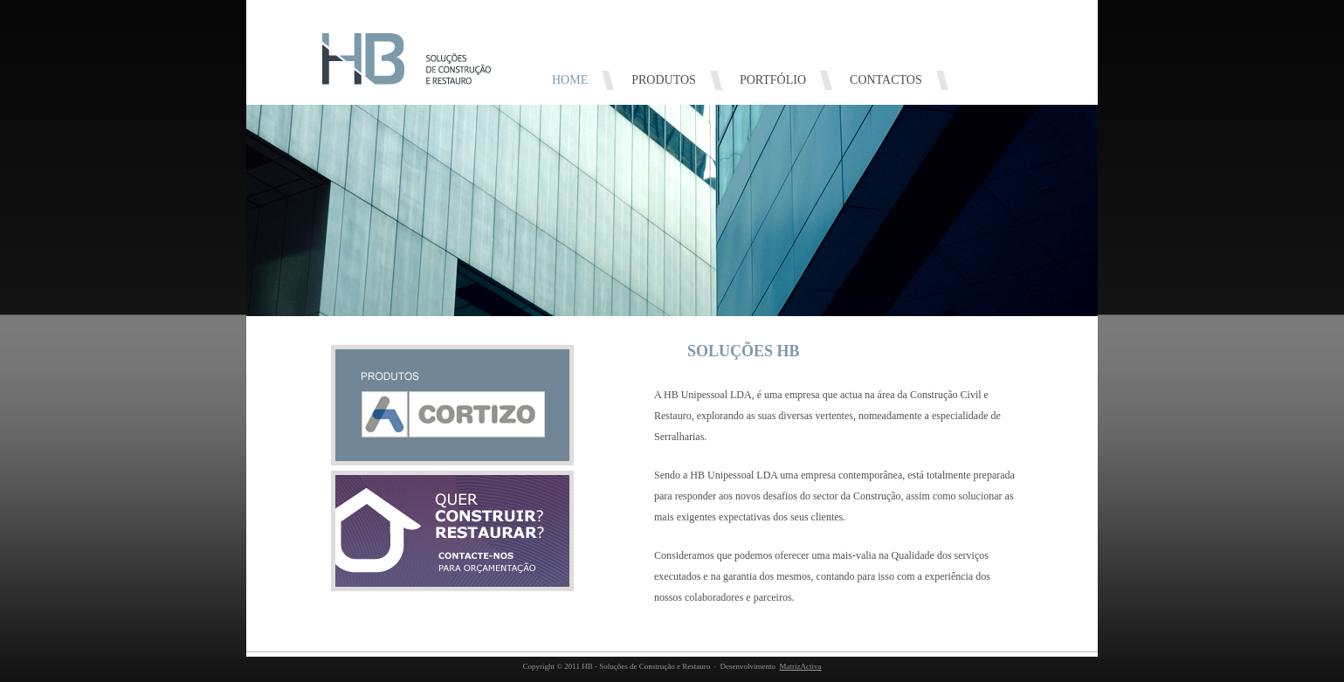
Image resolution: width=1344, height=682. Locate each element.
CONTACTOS (886, 79)
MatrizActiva (800, 666)
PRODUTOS (663, 79)
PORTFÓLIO (773, 79)
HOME (570, 79)
